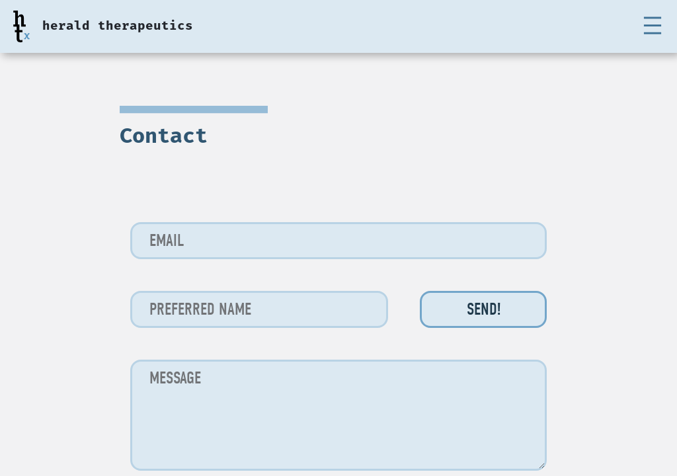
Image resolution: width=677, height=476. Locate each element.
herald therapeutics (117, 26)
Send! (483, 309)
